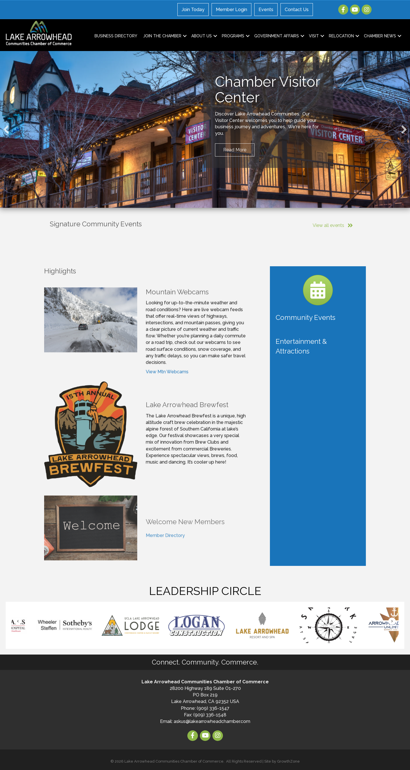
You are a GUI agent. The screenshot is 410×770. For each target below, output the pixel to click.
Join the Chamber (162, 36)
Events (266, 9)
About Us (201, 36)
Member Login (231, 9)
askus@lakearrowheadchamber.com (212, 721)
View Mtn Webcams (167, 393)
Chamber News (380, 36)
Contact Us (297, 9)
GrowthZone (288, 761)
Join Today (193, 9)
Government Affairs (276, 36)
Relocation (341, 36)
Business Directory (116, 36)
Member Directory (165, 559)
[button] (6, 129)
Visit (314, 36)
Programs (233, 36)
